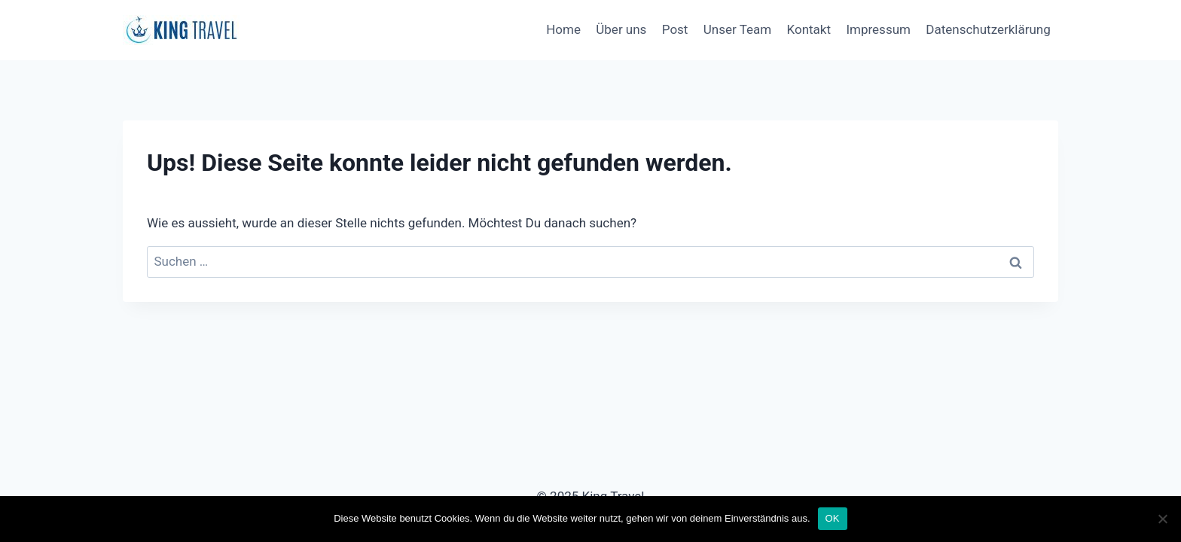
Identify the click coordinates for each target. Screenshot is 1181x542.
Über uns (621, 29)
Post (675, 29)
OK (832, 518)
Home (563, 29)
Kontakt (809, 29)
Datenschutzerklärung (988, 29)
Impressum (878, 29)
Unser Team (737, 29)
